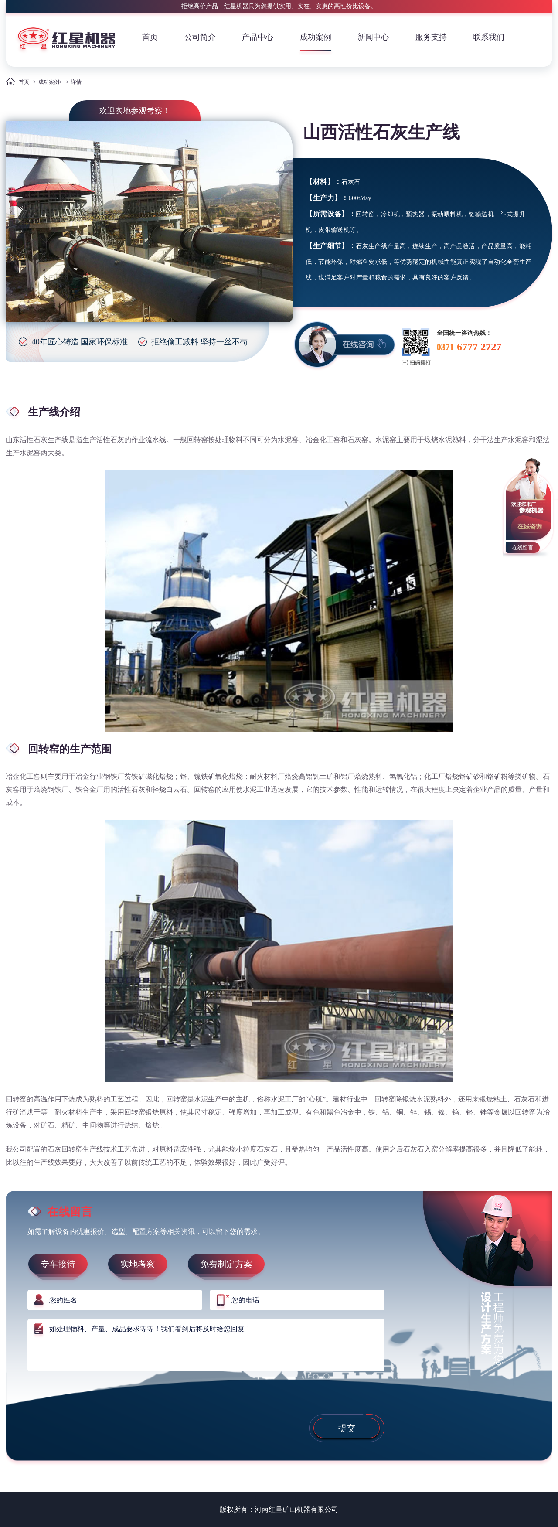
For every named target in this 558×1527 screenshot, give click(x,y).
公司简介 (200, 37)
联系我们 (488, 37)
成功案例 (315, 37)
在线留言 (522, 548)
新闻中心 (373, 37)
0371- (469, 346)
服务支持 (431, 37)
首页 (150, 37)
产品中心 (257, 37)
